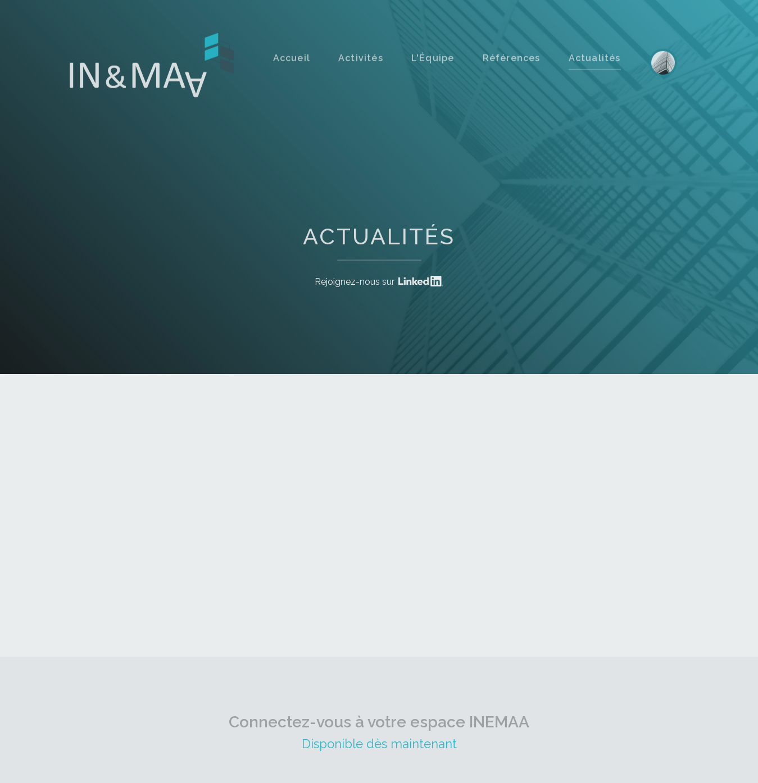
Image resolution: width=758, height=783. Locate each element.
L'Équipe (433, 71)
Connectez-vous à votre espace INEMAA (379, 708)
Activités (360, 71)
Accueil (291, 71)
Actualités (595, 71)
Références (512, 71)
